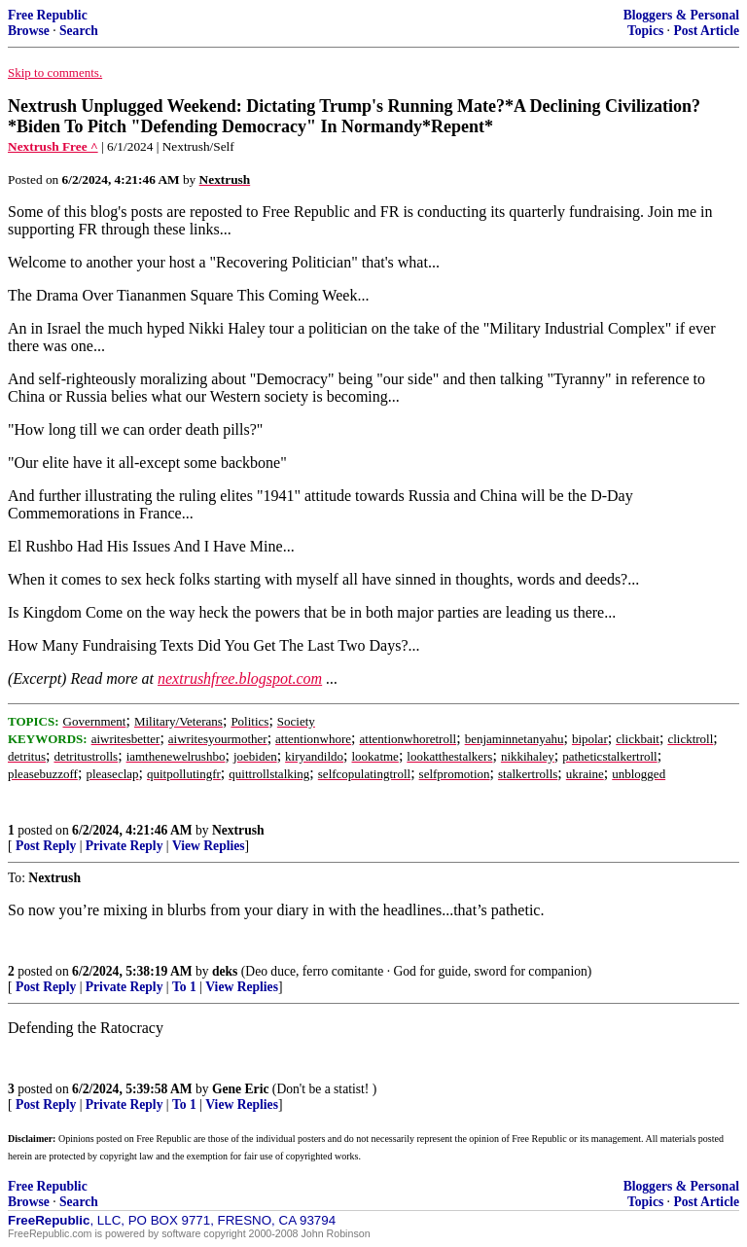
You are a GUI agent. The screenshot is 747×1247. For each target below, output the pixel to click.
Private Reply (124, 845)
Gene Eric (240, 1089)
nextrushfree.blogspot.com (240, 678)
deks (224, 971)
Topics (645, 30)
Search (78, 30)
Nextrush (238, 830)
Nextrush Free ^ (53, 146)
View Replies (208, 845)
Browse (29, 30)
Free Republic (48, 15)
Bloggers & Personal (681, 15)
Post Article (706, 30)
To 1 (184, 987)
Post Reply (46, 845)
